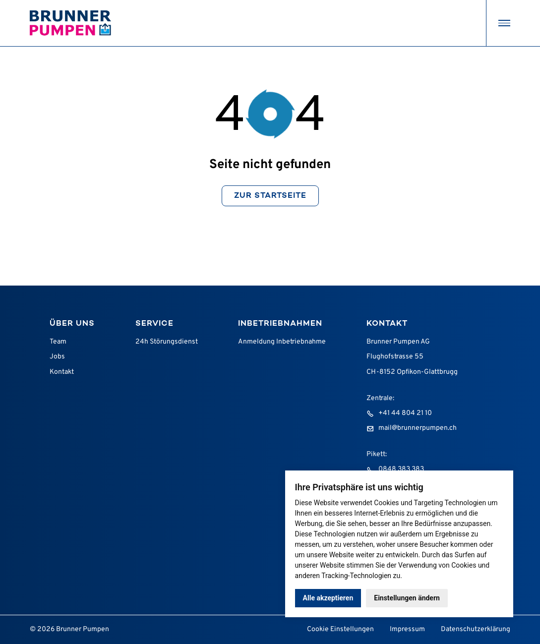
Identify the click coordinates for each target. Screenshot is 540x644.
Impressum (407, 629)
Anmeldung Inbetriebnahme (282, 342)
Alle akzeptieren (328, 598)
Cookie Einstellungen (340, 629)
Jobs (57, 356)
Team (58, 342)
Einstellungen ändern (407, 598)
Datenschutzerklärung (475, 629)
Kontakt (62, 372)
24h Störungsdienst (166, 342)
